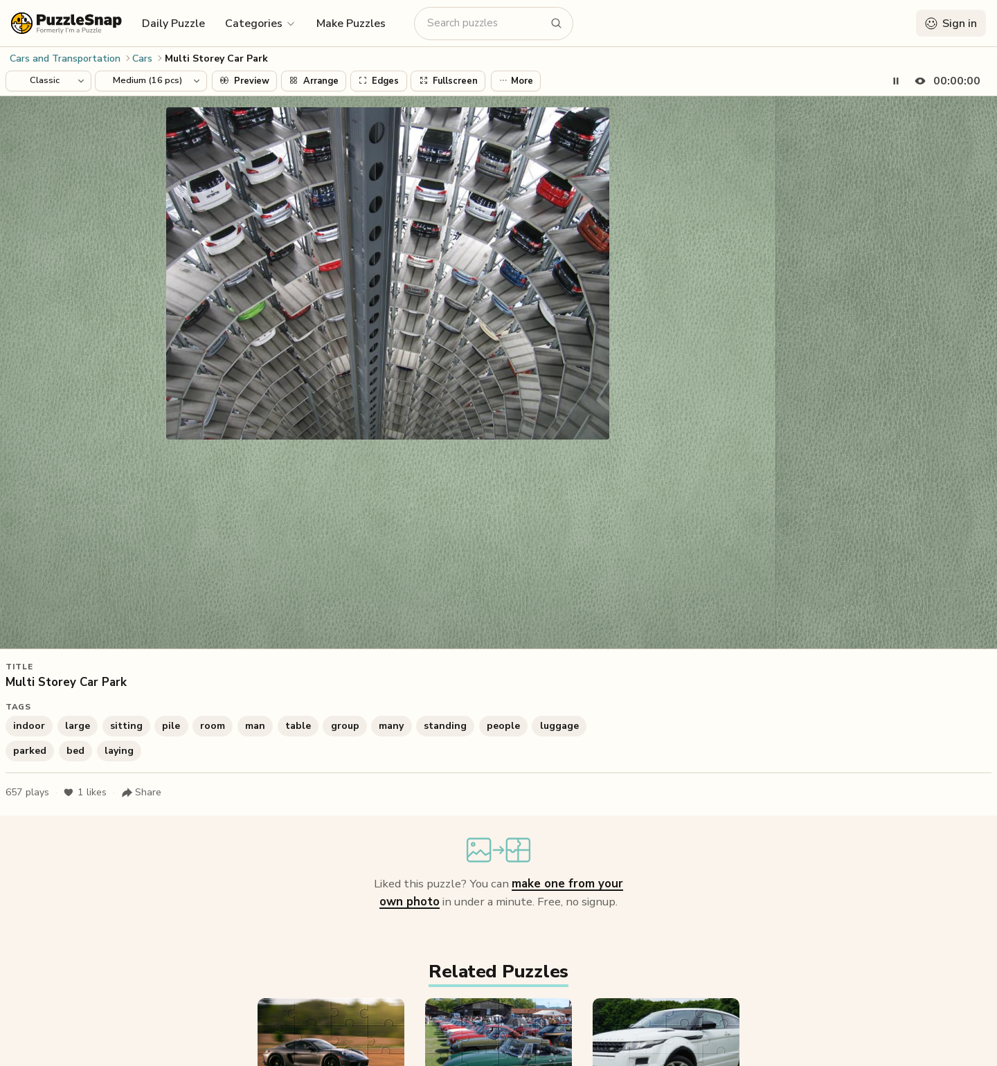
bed (75, 750)
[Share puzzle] (141, 792)
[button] (261, 23)
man (255, 725)
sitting (126, 725)
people (503, 725)
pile (171, 725)
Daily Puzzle (173, 23)
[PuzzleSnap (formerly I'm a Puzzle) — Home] (66, 23)
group (345, 725)
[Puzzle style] (48, 81)
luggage (559, 725)
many (391, 725)
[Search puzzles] (485, 23)
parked (29, 750)
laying (119, 750)
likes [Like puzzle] (85, 793)
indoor (29, 725)
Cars (142, 58)
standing (445, 725)
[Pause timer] (896, 81)
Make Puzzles (351, 23)
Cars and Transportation (65, 58)
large (77, 725)
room (212, 725)
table (298, 725)
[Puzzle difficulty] (151, 81)
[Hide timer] (945, 81)
